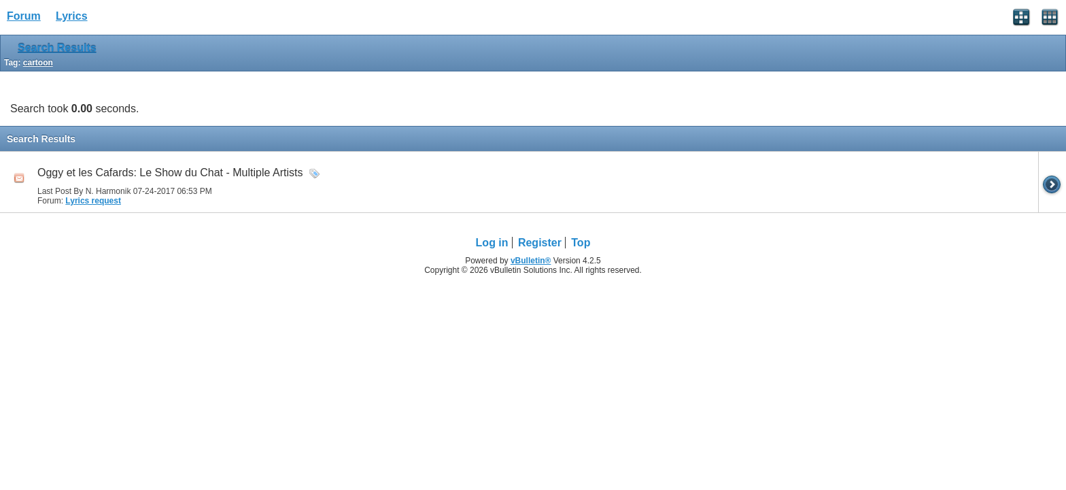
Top (580, 242)
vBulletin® (531, 260)
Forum (24, 16)
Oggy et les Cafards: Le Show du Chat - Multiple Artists (170, 172)
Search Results (57, 48)
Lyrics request (93, 201)
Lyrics (72, 16)
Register (540, 242)
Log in (492, 242)
